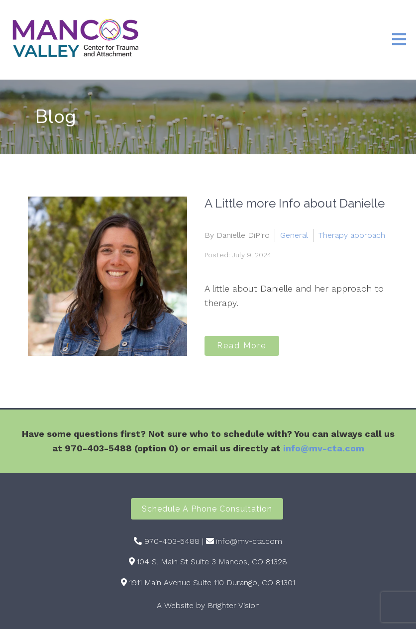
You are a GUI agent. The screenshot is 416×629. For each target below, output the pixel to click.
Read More (241, 345)
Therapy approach (351, 235)
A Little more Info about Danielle (295, 203)
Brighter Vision (234, 605)
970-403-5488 (172, 541)
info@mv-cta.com (323, 448)
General (294, 235)
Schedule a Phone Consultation (207, 509)
